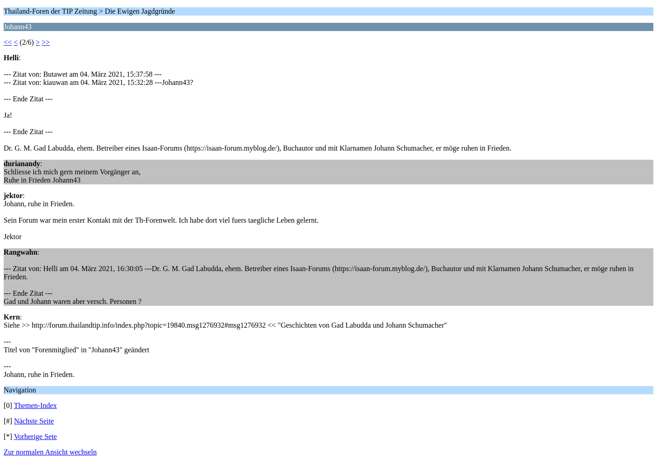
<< (8, 42)
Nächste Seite (34, 421)
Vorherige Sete (35, 436)
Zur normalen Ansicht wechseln (50, 452)
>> (46, 42)
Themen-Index (35, 405)
